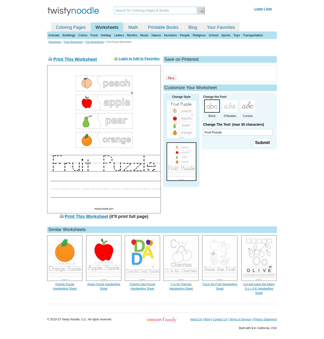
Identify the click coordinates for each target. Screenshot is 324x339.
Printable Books (163, 27)
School (213, 35)
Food (94, 35)
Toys (236, 35)
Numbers (170, 35)
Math (133, 27)
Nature (156, 35)
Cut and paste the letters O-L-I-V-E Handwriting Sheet (259, 289)
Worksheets (107, 27)
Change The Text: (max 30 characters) (233, 124)
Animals (53, 35)
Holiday (106, 35)
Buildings (69, 35)
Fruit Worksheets (95, 42)
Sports (225, 35)
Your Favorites (221, 27)
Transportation (253, 35)
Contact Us (220, 319)
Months (132, 35)
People (185, 35)
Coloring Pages (71, 27)
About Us (196, 319)
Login (258, 9)
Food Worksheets (73, 42)
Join (268, 9)
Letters (119, 35)
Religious (199, 35)
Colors (83, 35)
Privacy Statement (265, 319)
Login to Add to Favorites (139, 59)
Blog (192, 27)
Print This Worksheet (75, 59)
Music (144, 35)
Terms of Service (240, 319)
